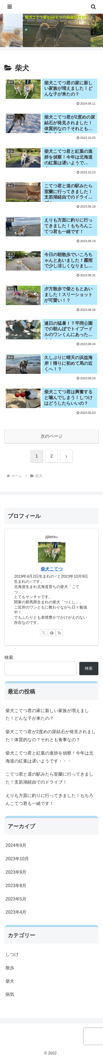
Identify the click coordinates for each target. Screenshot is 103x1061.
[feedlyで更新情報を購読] (51, 632)
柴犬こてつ (52, 569)
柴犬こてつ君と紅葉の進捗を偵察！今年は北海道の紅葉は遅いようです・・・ (49, 757)
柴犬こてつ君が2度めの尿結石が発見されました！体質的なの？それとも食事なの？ (50, 735)
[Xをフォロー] (43, 632)
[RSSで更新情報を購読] (59, 632)
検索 (8, 657)
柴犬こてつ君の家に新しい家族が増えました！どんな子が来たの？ (47, 714)
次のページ (52, 436)
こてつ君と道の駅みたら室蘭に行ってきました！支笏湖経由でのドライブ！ (49, 778)
